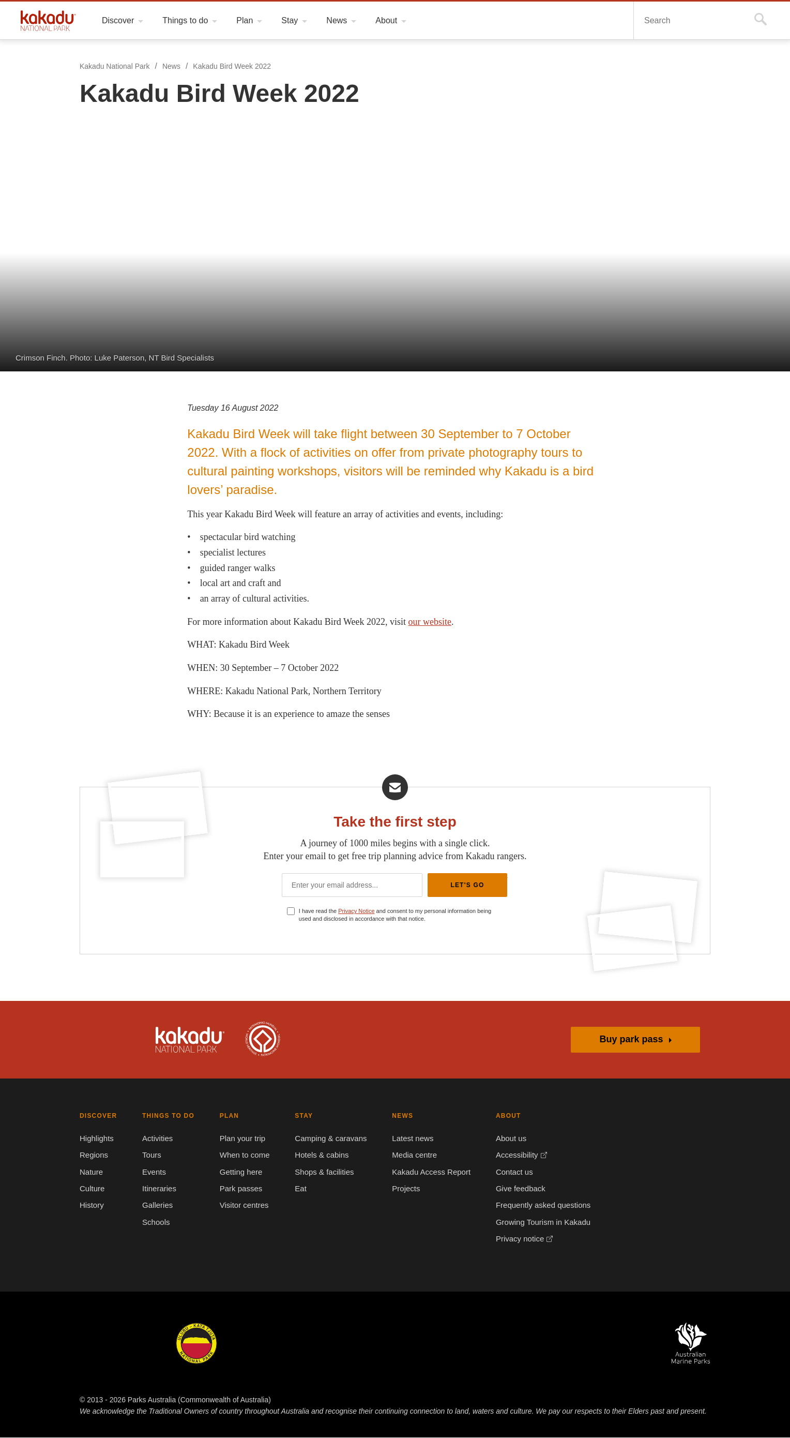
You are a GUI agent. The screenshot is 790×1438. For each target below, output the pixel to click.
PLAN (225, 1116)
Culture (92, 1189)
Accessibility (511, 1155)
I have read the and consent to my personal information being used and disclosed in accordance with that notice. (400, 915)
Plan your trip (239, 1139)
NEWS (397, 1116)
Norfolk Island (345, 1344)
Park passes (236, 1189)
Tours (151, 1155)
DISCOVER (97, 1116)
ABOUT (502, 1116)
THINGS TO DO (165, 1116)
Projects (402, 1189)
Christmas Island (426, 1344)
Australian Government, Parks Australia (107, 1040)
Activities (157, 1139)
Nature (92, 1172)
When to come (240, 1155)
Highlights (98, 1139)
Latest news (408, 1139)
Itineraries (159, 1189)
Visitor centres (241, 1205)
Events (153, 1172)
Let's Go (466, 885)
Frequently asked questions (537, 1205)
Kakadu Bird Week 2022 (232, 66)
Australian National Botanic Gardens (600, 1344)
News (171, 66)
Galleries (156, 1205)
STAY (301, 1116)
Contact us (508, 1172)
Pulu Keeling (508, 1344)
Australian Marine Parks (691, 1343)
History (93, 1205)
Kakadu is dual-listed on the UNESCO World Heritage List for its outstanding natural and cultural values (262, 1040)
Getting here (238, 1172)
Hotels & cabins (319, 1155)
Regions (94, 1155)
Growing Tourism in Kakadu (536, 1222)
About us (505, 1139)
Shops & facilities (322, 1172)
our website (443, 621)
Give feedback (514, 1189)
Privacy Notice (359, 911)
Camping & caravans (327, 1139)
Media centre (410, 1155)
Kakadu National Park (48, 20)
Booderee (270, 1344)
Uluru (196, 1344)
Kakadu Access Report (425, 1172)
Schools (154, 1222)
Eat (299, 1189)
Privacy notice (514, 1239)
